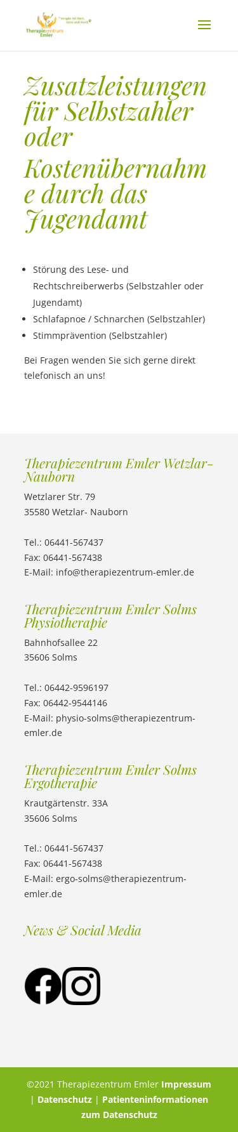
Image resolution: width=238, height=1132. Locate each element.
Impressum (186, 1084)
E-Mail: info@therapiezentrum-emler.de (109, 572)
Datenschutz (64, 1099)
